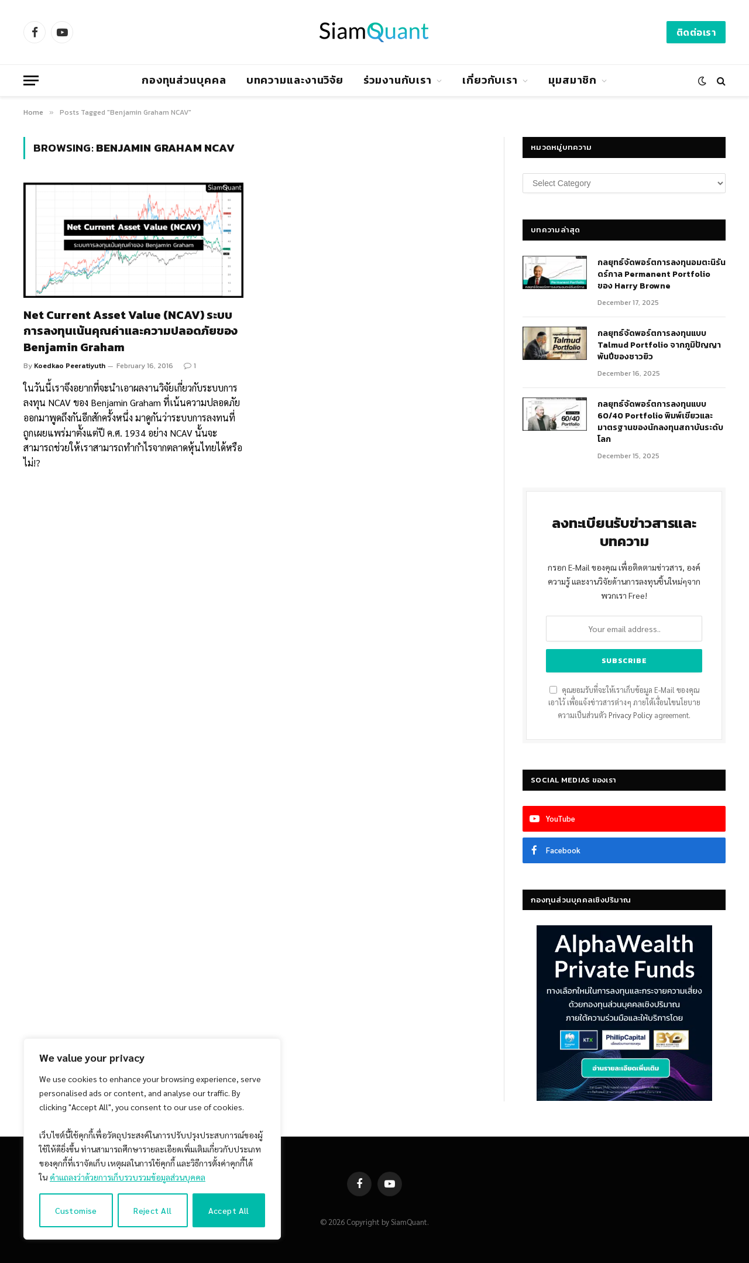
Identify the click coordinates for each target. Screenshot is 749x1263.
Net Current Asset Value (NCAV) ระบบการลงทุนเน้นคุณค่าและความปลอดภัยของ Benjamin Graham (130, 331)
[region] (152, 1139)
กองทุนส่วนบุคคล (184, 80)
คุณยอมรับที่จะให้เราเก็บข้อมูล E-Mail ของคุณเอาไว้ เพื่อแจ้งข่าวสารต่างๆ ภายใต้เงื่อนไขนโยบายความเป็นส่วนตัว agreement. (624, 702)
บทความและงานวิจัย (295, 80)
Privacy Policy (630, 715)
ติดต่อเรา (696, 32)
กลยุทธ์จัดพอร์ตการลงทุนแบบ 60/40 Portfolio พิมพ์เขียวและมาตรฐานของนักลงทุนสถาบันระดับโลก (660, 422)
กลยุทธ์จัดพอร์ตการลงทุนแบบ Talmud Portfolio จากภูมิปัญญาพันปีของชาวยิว (659, 345)
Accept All (228, 1210)
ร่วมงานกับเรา (397, 80)
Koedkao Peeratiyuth (69, 366)
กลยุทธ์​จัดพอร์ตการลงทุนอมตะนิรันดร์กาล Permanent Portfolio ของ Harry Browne (661, 274)
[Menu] (31, 80)
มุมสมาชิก (572, 80)
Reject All (152, 1210)
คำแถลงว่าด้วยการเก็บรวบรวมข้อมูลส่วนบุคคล (127, 1177)
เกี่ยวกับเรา (490, 80)
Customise (76, 1210)
